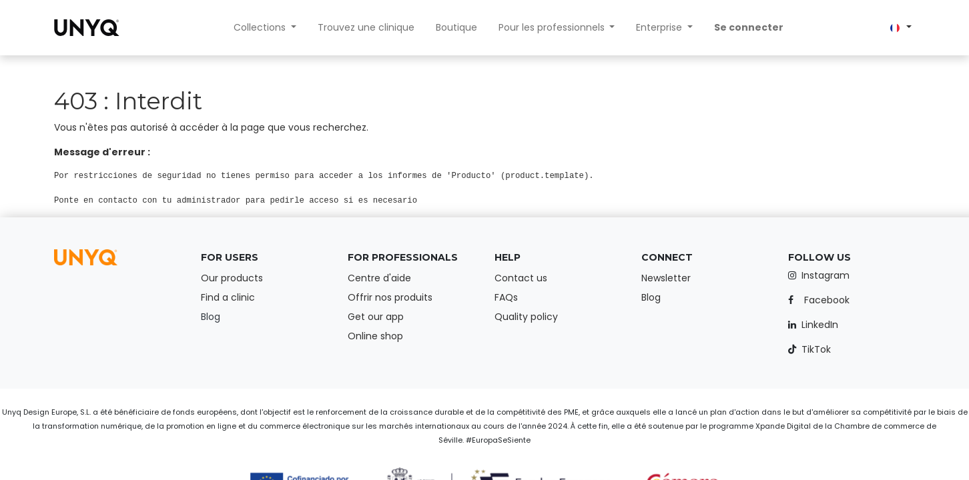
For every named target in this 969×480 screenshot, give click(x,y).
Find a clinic (228, 297)
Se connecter (748, 27)
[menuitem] (366, 27)
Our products (232, 278)
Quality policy (526, 316)
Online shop (375, 336)
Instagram (825, 275)
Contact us (521, 278)
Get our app (376, 316)
